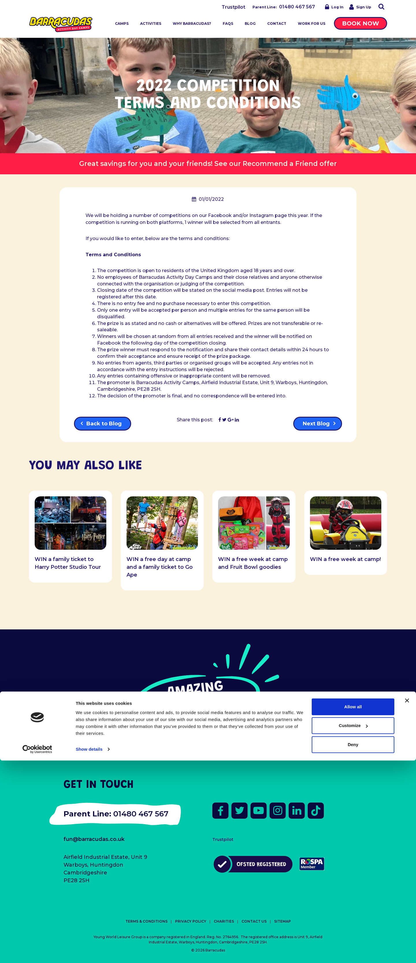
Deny (353, 947)
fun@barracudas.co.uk (94, 839)
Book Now (360, 23)
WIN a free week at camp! (345, 559)
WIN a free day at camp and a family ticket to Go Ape (160, 567)
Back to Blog (104, 423)
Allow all (353, 909)
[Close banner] (407, 903)
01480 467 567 (297, 7)
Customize (353, 927)
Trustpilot (233, 7)
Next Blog (316, 423)
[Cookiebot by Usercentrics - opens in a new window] (37, 951)
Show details (89, 951)
